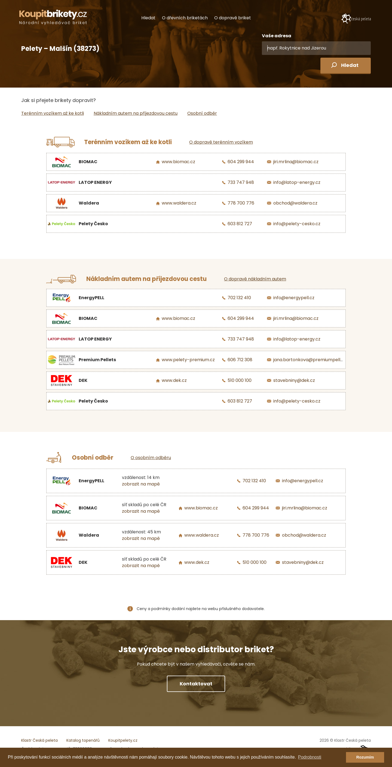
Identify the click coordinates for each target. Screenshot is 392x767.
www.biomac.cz (178, 162)
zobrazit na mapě (141, 484)
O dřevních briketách (185, 18)
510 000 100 (240, 380)
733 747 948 (241, 182)
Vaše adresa (276, 36)
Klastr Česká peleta (39, 740)
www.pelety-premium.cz (188, 360)
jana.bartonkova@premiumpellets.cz (313, 360)
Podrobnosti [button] (309, 757)
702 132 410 (239, 298)
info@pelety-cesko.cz (296, 224)
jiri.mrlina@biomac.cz (295, 162)
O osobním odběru (151, 457)
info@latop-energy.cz (296, 182)
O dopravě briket (232, 18)
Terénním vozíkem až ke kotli (52, 113)
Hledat (148, 18)
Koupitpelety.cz (122, 740)
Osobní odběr (202, 113)
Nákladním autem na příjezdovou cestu (135, 113)
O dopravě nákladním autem (255, 279)
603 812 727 (240, 224)
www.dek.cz (174, 380)
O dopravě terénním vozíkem (221, 142)
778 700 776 (241, 203)
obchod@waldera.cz (295, 203)
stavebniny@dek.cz (294, 380)
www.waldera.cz (179, 203)
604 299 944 (241, 162)
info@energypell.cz (293, 298)
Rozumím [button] (365, 757)
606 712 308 (240, 360)
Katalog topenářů (83, 740)
